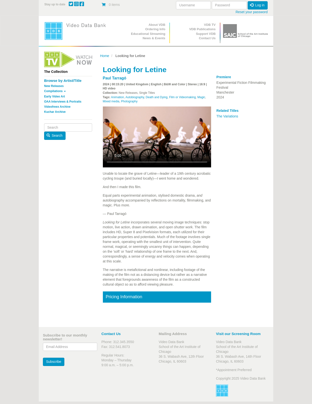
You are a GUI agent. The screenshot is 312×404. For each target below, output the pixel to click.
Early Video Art (54, 96)
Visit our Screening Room (238, 334)
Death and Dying (156, 97)
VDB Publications (202, 29)
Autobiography (135, 97)
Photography (129, 101)
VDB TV (210, 25)
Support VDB (206, 34)
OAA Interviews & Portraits (62, 101)
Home (104, 56)
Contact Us (207, 38)
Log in (257, 5)
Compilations (55, 91)
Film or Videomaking (182, 97)
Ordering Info (155, 29)
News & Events (154, 38)
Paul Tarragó (115, 78)
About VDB (156, 25)
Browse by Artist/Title (62, 80)
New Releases (54, 86)
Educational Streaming (148, 34)
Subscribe (53, 362)
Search (55, 135)
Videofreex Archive (57, 106)
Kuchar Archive (55, 112)
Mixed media (111, 101)
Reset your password (251, 12)
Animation (117, 97)
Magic (201, 97)
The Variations (227, 116)
